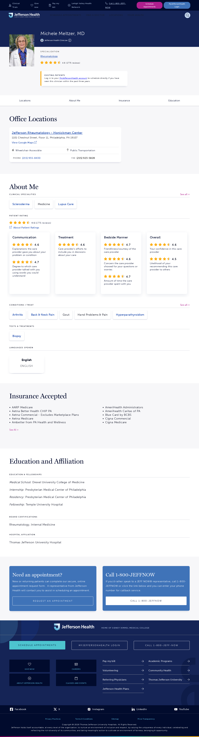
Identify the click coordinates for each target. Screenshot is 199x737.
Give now (36, 5)
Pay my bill (55, 5)
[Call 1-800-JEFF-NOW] (162, 645)
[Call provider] (146, 601)
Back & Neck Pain (42, 314)
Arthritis (17, 314)
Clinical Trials (16, 5)
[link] (49, 56)
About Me (84, 102)
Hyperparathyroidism (130, 314)
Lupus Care (66, 204)
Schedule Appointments (149, 5)
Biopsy (16, 336)
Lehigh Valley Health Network (82, 5)
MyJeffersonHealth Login (177, 5)
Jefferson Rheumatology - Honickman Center (47, 133)
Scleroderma (21, 204)
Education (183, 102)
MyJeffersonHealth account (73, 78)
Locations (34, 102)
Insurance (134, 102)
